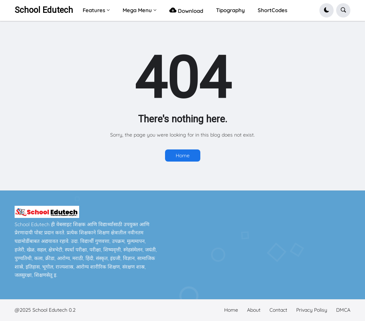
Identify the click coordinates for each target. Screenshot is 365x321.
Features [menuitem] (94, 10)
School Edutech (44, 10)
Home (183, 155)
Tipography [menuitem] (230, 10)
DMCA (343, 310)
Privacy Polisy (311, 310)
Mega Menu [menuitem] (137, 10)
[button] (326, 10)
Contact (278, 310)
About (254, 310)
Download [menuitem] (186, 10)
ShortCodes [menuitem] (272, 10)
